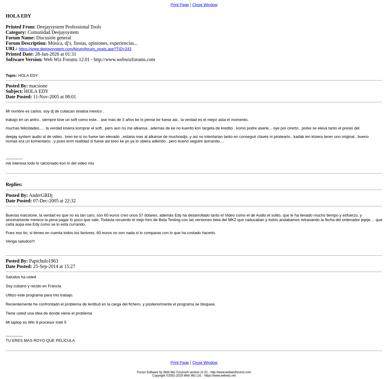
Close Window (204, 4)
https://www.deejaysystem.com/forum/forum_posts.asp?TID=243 (75, 49)
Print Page (180, 4)
